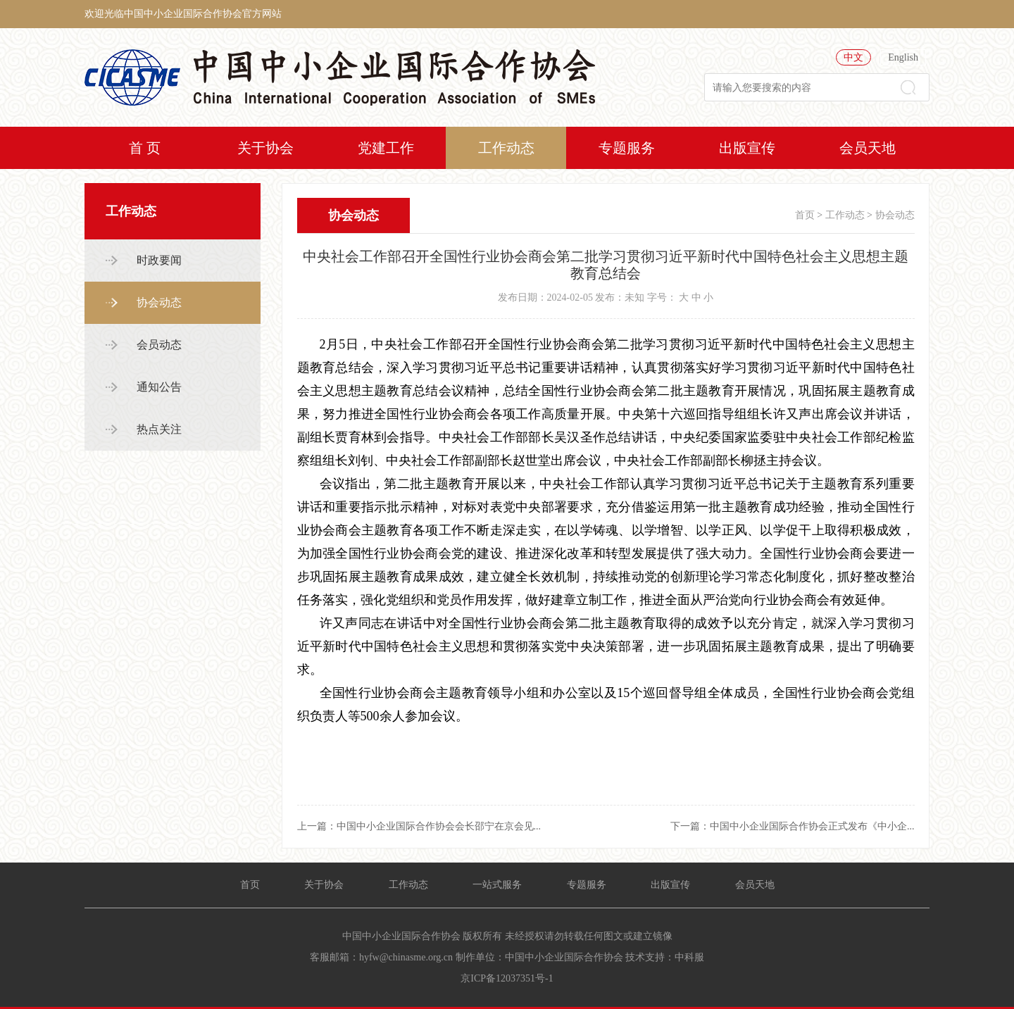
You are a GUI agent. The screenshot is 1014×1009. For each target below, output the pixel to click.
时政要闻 (159, 260)
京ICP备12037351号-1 (507, 978)
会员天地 (867, 148)
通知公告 (159, 387)
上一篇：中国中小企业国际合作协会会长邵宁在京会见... (419, 826)
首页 (805, 215)
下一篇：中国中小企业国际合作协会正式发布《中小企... (792, 826)
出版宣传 (747, 148)
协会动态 (159, 302)
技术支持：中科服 (664, 957)
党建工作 (386, 148)
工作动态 (506, 148)
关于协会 (265, 148)
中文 (853, 57)
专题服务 (627, 148)
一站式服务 (497, 884)
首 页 (145, 148)
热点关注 (159, 429)
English (903, 57)
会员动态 (159, 345)
